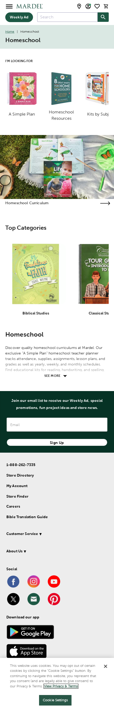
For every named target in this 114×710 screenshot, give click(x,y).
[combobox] (67, 17)
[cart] (106, 6)
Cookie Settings (55, 700)
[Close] (105, 666)
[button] (54, 534)
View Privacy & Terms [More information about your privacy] (61, 686)
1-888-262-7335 (20, 465)
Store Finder (17, 496)
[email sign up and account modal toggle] (88, 6)
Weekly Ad (19, 17)
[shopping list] (97, 6)
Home (10, 31)
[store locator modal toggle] (79, 6)
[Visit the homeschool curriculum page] (105, 203)
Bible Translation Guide (27, 517)
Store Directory (20, 475)
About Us (14, 551)
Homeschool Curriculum (27, 203)
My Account (17, 486)
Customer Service (22, 534)
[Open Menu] (9, 6)
